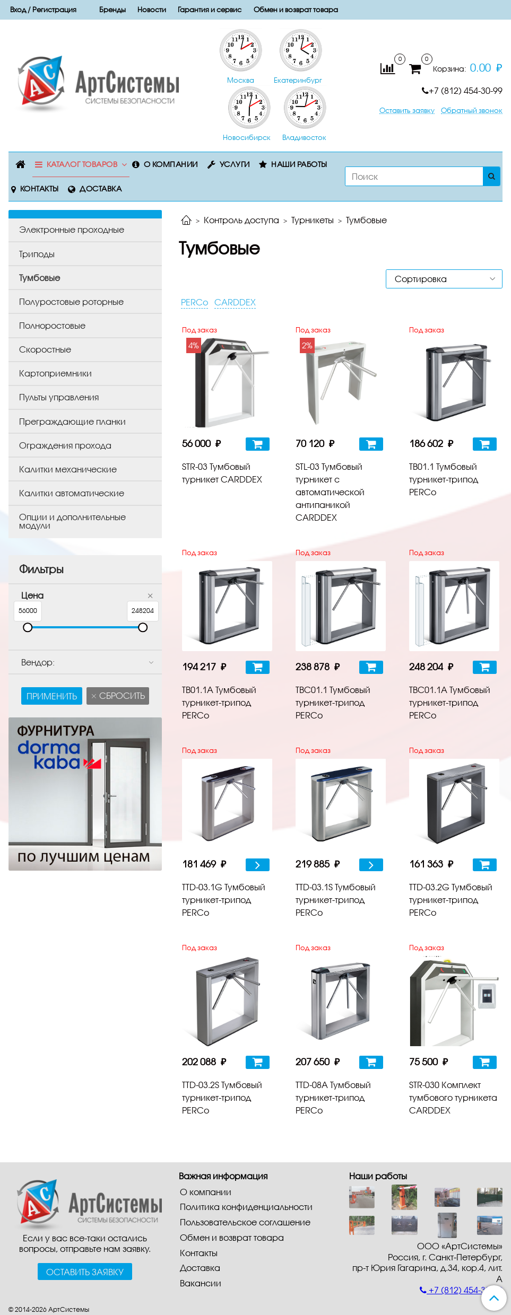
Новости (151, 9)
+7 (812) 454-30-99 (462, 90)
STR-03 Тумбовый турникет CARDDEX (222, 472)
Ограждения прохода (65, 445)
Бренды (112, 9)
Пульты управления (59, 397)
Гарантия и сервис (209, 9)
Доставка (101, 188)
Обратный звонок (472, 110)
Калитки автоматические (71, 493)
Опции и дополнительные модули (72, 521)
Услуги (235, 164)
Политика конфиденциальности (246, 1207)
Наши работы (299, 164)
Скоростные (45, 349)
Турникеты (312, 220)
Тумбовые (39, 278)
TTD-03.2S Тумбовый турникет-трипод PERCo (222, 1097)
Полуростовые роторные (71, 301)
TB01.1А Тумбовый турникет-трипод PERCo (219, 702)
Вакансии (200, 1283)
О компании (171, 164)
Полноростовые (52, 325)
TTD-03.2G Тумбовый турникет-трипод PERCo (450, 899)
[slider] (27, 627)
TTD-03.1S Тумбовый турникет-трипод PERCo (336, 899)
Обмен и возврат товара (296, 9)
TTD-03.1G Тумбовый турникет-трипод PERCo (223, 899)
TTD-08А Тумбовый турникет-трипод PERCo (333, 1097)
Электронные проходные (71, 229)
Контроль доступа (241, 220)
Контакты (39, 188)
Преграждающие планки (72, 421)
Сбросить (121, 695)
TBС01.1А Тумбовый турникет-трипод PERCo (449, 702)
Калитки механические (68, 469)
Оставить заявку (407, 110)
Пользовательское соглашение (245, 1222)
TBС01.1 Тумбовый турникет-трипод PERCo (333, 702)
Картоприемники (55, 373)
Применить (52, 696)
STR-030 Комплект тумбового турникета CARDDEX (453, 1097)
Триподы (37, 254)
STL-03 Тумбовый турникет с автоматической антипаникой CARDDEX (330, 491)
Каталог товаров (82, 164)
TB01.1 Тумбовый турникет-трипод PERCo (443, 479)
